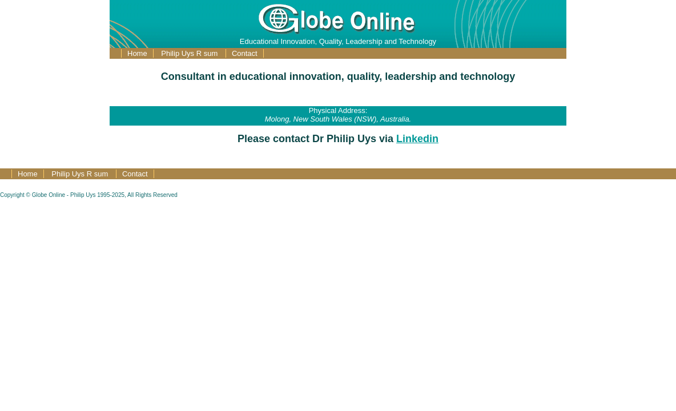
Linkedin (417, 138)
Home (137, 53)
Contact (244, 53)
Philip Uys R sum (190, 53)
